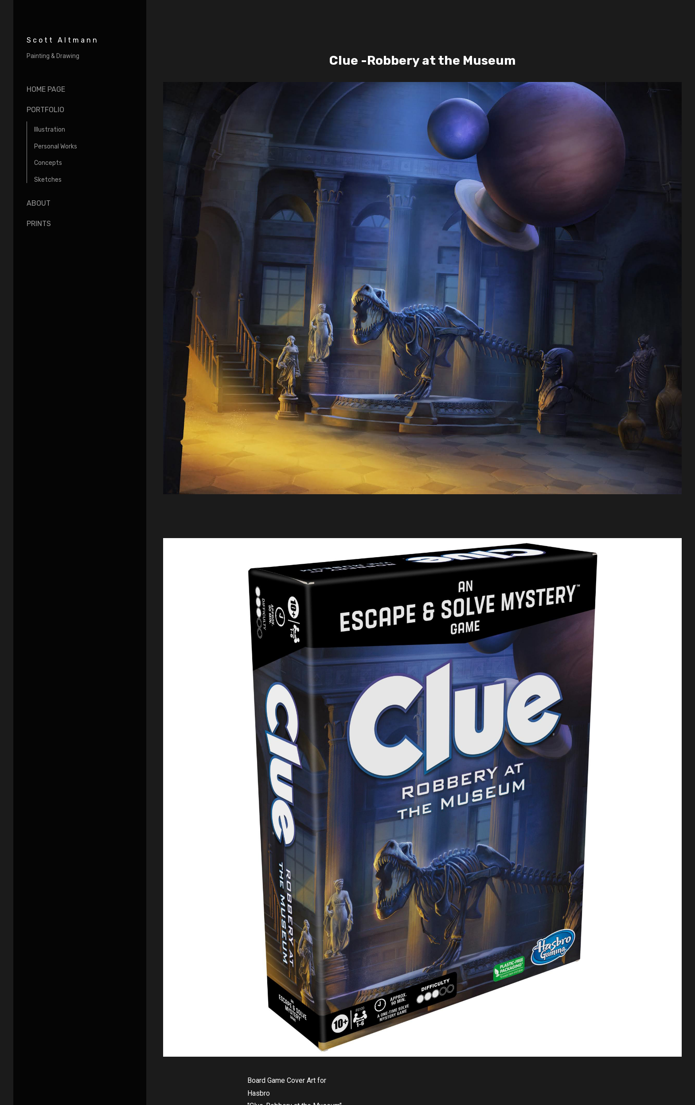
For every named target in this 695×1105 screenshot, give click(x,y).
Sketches (48, 180)
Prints (39, 223)
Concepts (48, 163)
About (39, 203)
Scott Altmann (63, 40)
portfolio (45, 109)
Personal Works (55, 146)
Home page (46, 89)
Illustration (49, 129)
